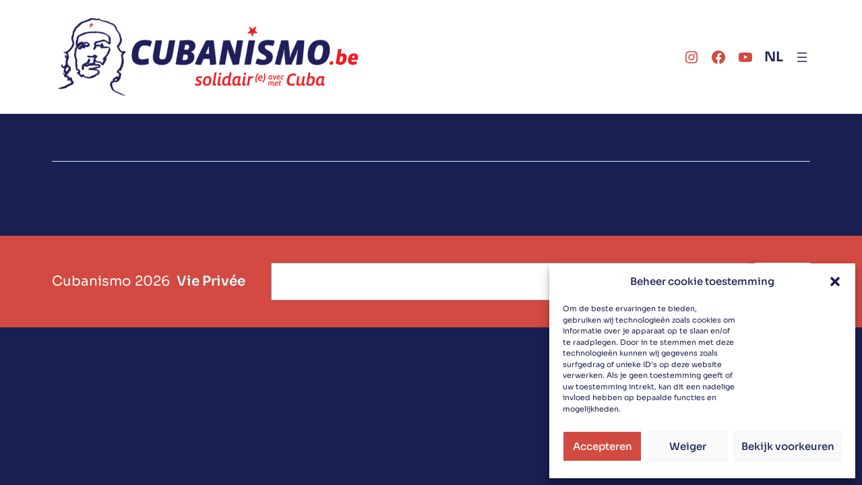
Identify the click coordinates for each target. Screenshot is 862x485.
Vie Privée (211, 281)
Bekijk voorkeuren (787, 446)
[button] (835, 281)
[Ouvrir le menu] (802, 57)
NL (773, 56)
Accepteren (602, 446)
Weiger (687, 446)
